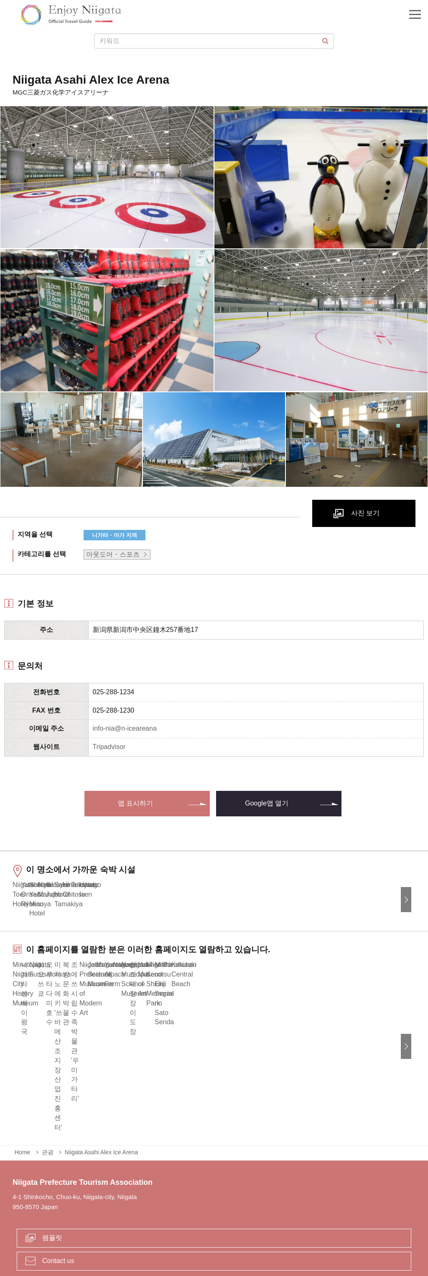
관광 (48, 1097)
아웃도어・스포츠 (113, 554)
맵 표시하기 (135, 803)
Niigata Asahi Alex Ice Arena (101, 1097)
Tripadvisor (109, 746)
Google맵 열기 (266, 803)
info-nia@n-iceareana (125, 728)
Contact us (58, 1205)
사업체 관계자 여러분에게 (200, 1236)
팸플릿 (52, 1182)
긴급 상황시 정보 (130, 1236)
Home (22, 1097)
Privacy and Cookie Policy (284, 1236)
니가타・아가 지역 (114, 535)
